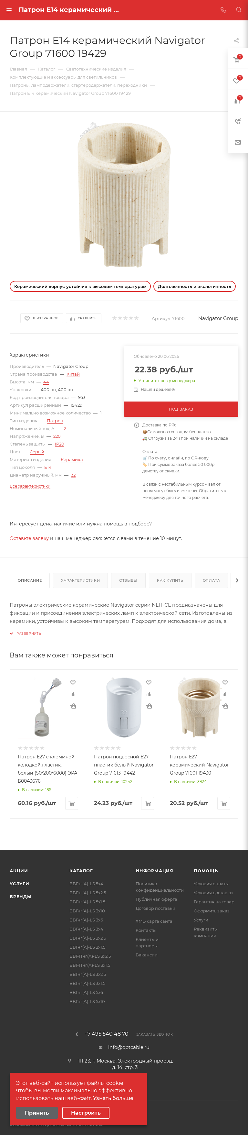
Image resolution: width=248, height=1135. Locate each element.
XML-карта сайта (154, 921)
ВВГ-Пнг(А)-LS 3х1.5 (89, 965)
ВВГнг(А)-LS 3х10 (87, 910)
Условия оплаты (211, 883)
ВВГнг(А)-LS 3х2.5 (87, 974)
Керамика (72, 459)
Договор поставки (155, 908)
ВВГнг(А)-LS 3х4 (86, 928)
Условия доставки (213, 892)
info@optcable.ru (129, 1047)
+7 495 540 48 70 (107, 1034)
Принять (37, 1113)
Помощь (206, 870)
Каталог (81, 870)
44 (46, 381)
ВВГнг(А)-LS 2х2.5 (87, 938)
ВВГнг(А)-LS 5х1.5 (87, 901)
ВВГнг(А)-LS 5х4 (86, 883)
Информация (154, 870)
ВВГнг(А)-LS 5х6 (86, 992)
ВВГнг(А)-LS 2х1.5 (87, 947)
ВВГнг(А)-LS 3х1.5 (87, 983)
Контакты (146, 930)
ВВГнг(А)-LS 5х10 (87, 1001)
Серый (37, 451)
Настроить (86, 1113)
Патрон (55, 420)
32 (73, 475)
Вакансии (147, 954)
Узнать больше (113, 1098)
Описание (30, 580)
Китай (73, 374)
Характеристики (80, 580)
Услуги (19, 883)
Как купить (170, 580)
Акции (19, 870)
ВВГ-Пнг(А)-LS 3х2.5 (90, 956)
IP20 (59, 443)
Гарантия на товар (214, 901)
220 (57, 436)
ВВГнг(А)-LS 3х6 (86, 919)
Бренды (21, 896)
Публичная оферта (156, 899)
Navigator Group (218, 318)
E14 (48, 467)
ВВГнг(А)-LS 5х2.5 (87, 892)
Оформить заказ (212, 910)
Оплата (211, 580)
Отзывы (128, 580)
